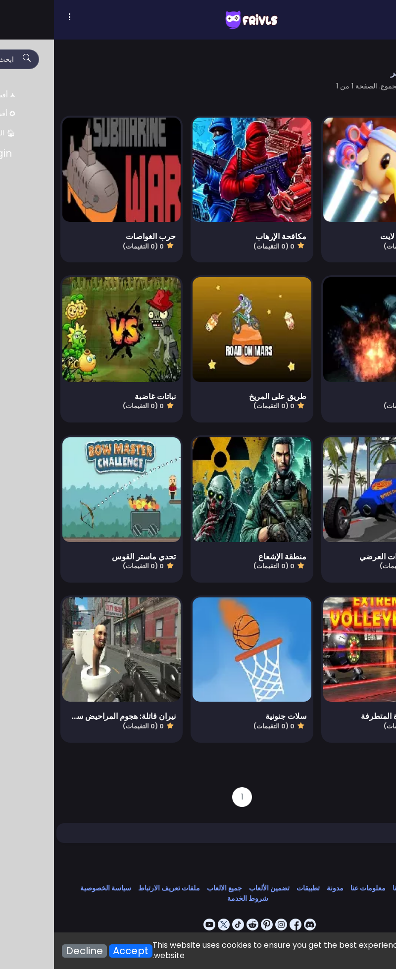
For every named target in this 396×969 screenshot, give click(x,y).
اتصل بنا (350, 888)
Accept (77, 951)
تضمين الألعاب (215, 888)
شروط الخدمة (193, 898)
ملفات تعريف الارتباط (115, 888)
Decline (30, 951)
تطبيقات (254, 888)
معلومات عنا (314, 888)
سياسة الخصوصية (51, 888)
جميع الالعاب (170, 888)
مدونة (281, 888)
